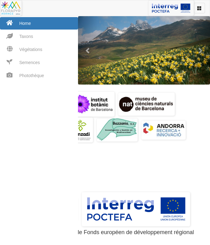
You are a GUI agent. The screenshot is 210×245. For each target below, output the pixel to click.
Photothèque (22, 75)
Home (15, 23)
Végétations (21, 49)
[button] (88, 50)
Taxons (16, 36)
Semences (20, 62)
